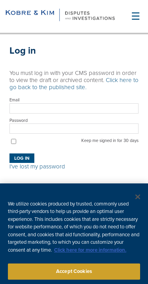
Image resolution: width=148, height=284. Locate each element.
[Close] (137, 198)
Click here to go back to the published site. (74, 84)
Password (18, 120)
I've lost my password (37, 166)
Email (14, 100)
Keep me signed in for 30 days (110, 140)
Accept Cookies (74, 273)
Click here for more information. (90, 252)
